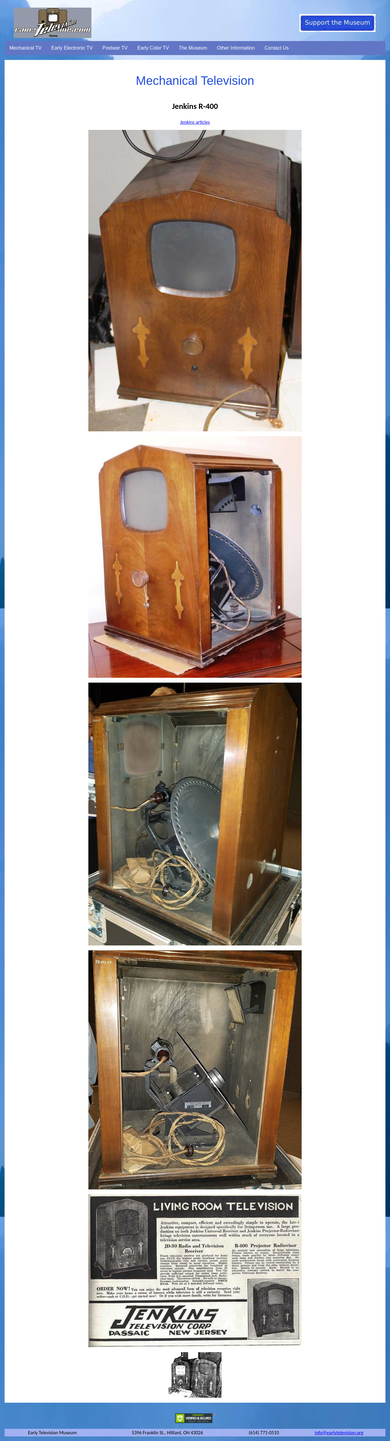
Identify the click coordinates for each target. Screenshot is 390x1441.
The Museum (193, 47)
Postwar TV (114, 47)
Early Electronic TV (72, 47)
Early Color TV (153, 47)
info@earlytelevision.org (339, 1433)
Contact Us (276, 47)
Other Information (236, 47)
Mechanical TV (25, 47)
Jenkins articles (195, 122)
